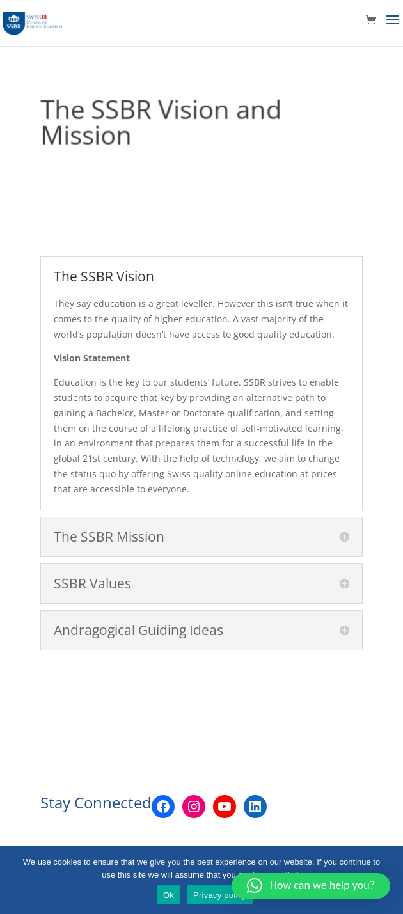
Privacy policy (219, 895)
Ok (168, 895)
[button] (311, 886)
